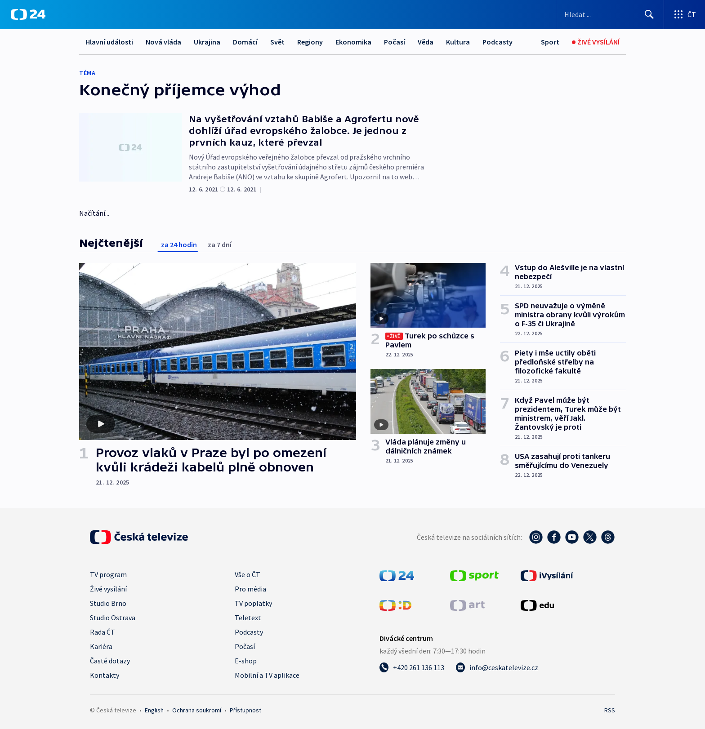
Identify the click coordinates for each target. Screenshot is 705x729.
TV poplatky (253, 603)
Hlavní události (109, 41)
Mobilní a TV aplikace (267, 675)
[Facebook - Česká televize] (554, 537)
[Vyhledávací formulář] (610, 14)
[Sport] (550, 42)
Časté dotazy (110, 660)
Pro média (250, 588)
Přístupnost (245, 710)
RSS (609, 710)
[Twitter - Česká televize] (590, 537)
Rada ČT (102, 631)
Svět (277, 41)
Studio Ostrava (112, 617)
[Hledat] (649, 14)
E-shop (246, 660)
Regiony (310, 41)
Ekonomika (353, 41)
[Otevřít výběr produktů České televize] (684, 14)
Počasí (394, 41)
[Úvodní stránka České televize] (139, 537)
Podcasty (497, 41)
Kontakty (104, 675)
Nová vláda (163, 41)
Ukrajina (207, 41)
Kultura (458, 41)
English (154, 710)
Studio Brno (108, 603)
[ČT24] (28, 14)
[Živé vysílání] (596, 42)
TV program (108, 574)
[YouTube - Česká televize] (572, 537)
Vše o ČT (247, 574)
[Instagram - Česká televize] (536, 537)
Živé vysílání (108, 588)
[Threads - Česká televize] (608, 537)
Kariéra (101, 646)
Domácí (245, 41)
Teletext (248, 617)
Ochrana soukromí (196, 710)
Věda (425, 41)
